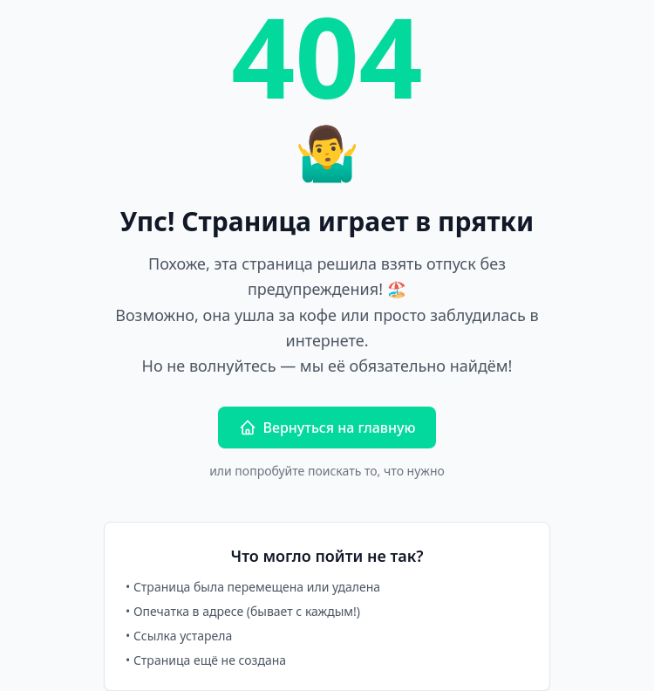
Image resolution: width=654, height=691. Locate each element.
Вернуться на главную (327, 427)
